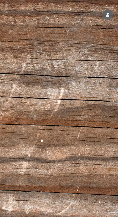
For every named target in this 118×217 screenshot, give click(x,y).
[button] (108, 14)
